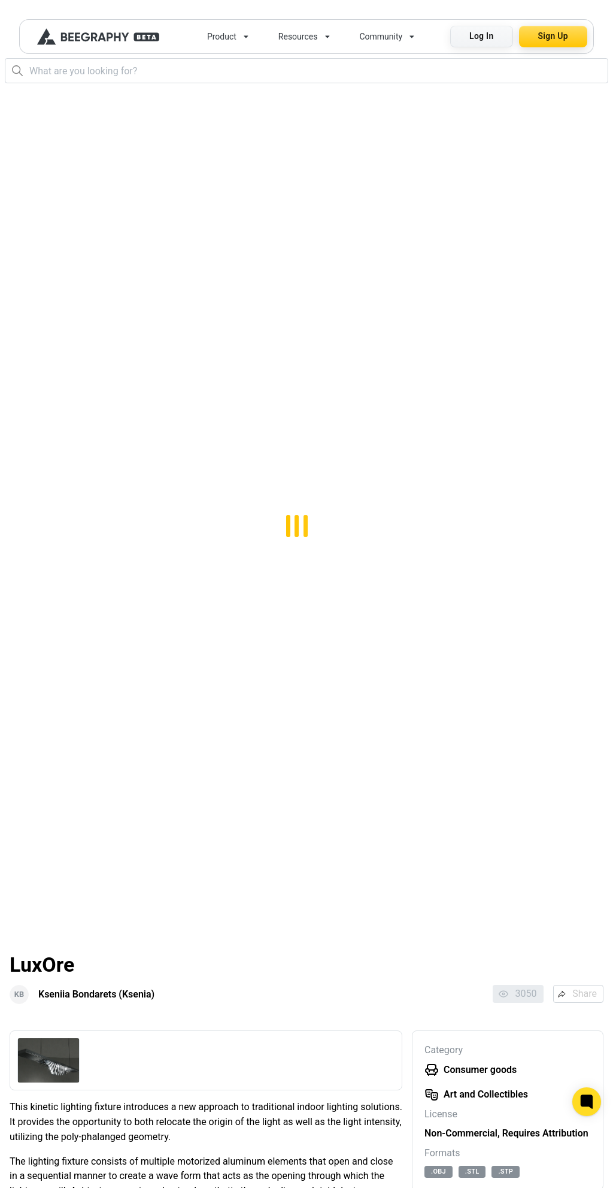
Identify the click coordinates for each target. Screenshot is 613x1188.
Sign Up (553, 36)
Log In (481, 36)
